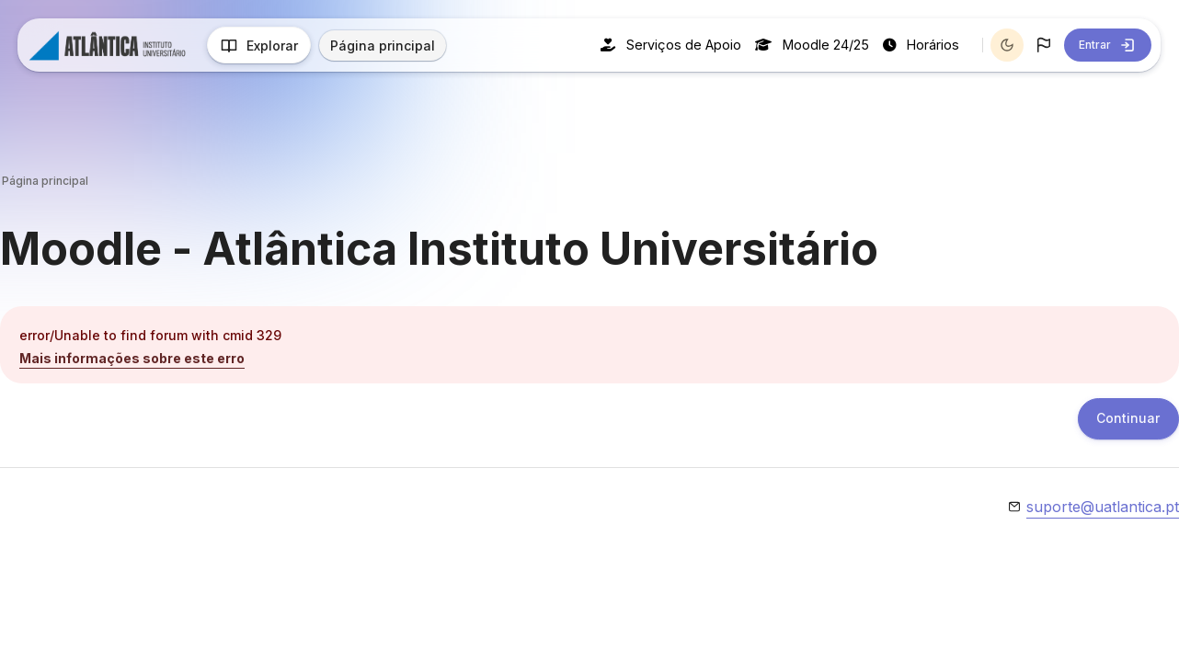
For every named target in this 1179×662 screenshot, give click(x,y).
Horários (921, 44)
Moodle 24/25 (812, 44)
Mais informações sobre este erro (132, 358)
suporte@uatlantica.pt (1102, 507)
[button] (1043, 45)
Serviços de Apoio (671, 44)
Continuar (1128, 420)
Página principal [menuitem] (383, 45)
